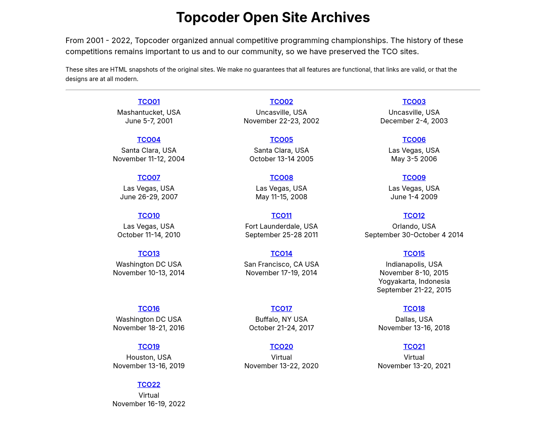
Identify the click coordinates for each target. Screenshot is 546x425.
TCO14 (281, 253)
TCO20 (281, 346)
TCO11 (281, 215)
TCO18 (414, 308)
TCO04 (148, 139)
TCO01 (149, 101)
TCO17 (281, 308)
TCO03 (414, 101)
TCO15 (414, 253)
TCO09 (414, 177)
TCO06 (414, 139)
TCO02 (281, 101)
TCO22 (148, 384)
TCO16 (149, 308)
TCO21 (414, 346)
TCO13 (149, 253)
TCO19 (149, 346)
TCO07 (148, 177)
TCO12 (414, 215)
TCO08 (281, 177)
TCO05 (281, 139)
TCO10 (149, 215)
